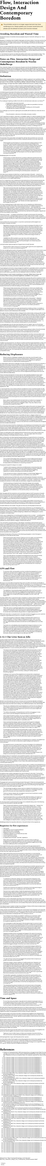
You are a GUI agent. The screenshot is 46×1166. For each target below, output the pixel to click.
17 (32, 462)
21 (18, 531)
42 (37, 799)
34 (31, 719)
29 (32, 632)
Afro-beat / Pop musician (23, 71)
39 (22, 785)
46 (17, 885)
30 (36, 647)
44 (26, 843)
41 (22, 794)
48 (21, 896)
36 (9, 737)
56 (14, 994)
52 (18, 956)
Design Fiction (23, 313)
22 (40, 553)
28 (7, 622)
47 (33, 888)
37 (34, 753)
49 (22, 920)
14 (19, 305)
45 (21, 851)
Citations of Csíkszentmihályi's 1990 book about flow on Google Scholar (21, 1052)
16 (22, 403)
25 (8, 595)
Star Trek (38, 314)
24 (11, 580)
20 (7, 490)
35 (39, 727)
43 (42, 819)
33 (33, 713)
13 (36, 295)
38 (13, 762)
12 (10, 270)
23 (18, 564)
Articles (2, 1164)
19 (37, 474)
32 (17, 709)
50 (20, 930)
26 (40, 611)
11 (26, 247)
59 (3, 1041)
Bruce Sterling (10, 313)
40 (36, 790)
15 (30, 361)
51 (38, 943)
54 (30, 972)
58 (42, 1034)
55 (12, 982)
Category (3, 1163)
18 (34, 470)
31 (29, 698)
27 (33, 615)
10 (17, 241)
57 (40, 1004)
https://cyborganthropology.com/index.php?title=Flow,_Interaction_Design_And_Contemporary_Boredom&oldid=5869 (18, 1158)
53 (22, 959)
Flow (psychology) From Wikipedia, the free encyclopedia (24, 1054)
